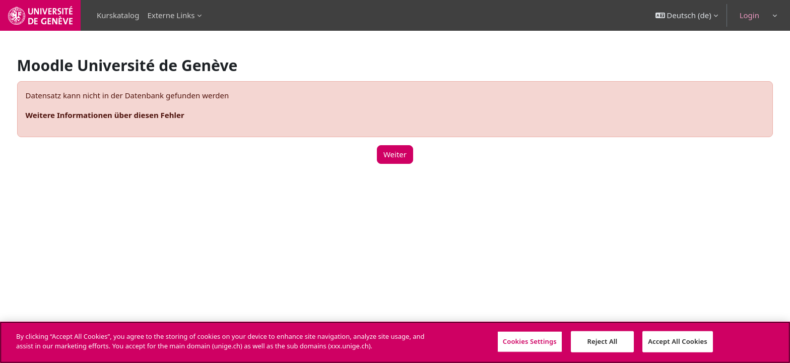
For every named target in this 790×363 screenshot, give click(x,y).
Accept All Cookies (677, 341)
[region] (395, 342)
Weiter (395, 154)
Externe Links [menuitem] (170, 15)
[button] (687, 15)
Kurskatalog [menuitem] (118, 15)
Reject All (602, 341)
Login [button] (749, 15)
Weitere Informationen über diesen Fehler (123, 115)
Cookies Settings (530, 341)
